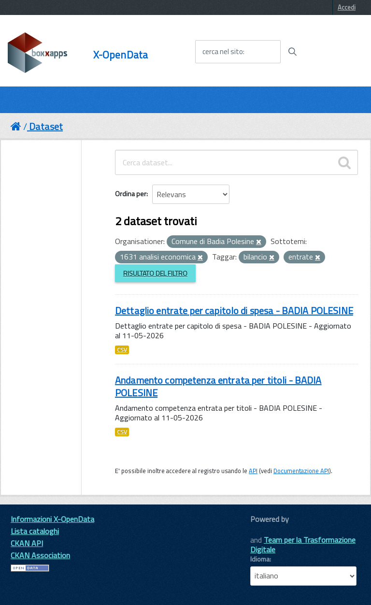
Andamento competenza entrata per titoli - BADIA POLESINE (218, 386)
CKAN (266, 530)
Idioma (260, 559)
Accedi (347, 7)
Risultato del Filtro (155, 273)
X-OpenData (120, 55)
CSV (122, 350)
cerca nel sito (222, 52)
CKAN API (27, 543)
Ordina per (130, 193)
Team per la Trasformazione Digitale (303, 544)
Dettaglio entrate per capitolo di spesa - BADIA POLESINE (234, 310)
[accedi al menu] (334, 51)
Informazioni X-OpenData (52, 519)
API (253, 470)
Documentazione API (301, 470)
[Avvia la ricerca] (292, 51)
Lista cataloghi (35, 531)
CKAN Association (40, 555)
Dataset (46, 126)
